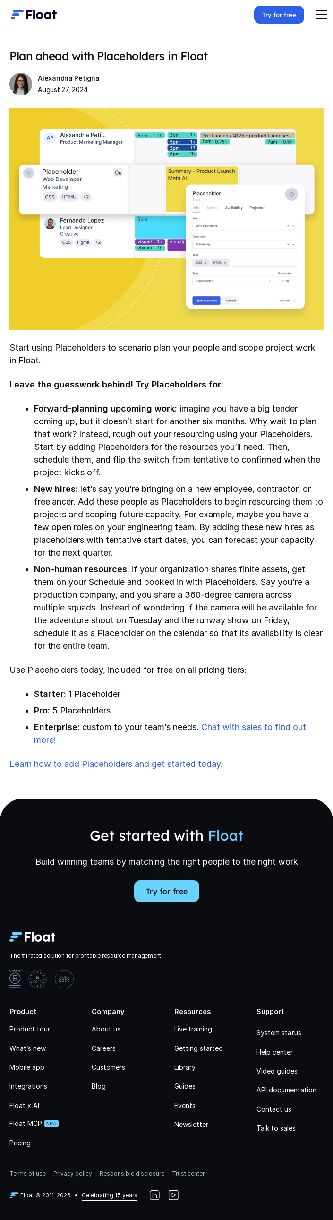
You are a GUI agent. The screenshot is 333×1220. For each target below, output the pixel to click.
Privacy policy (72, 1173)
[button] (321, 14)
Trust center (188, 1173)
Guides (185, 1086)
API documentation (286, 1090)
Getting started (198, 1048)
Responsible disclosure (132, 1173)
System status (278, 1033)
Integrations (28, 1086)
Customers (108, 1067)
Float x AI (24, 1105)
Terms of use (27, 1173)
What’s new (27, 1048)
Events (185, 1105)
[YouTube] (173, 1195)
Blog (99, 1086)
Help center (274, 1052)
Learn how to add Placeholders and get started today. (116, 764)
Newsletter (191, 1124)
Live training (193, 1029)
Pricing (20, 1143)
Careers (104, 1048)
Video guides (277, 1071)
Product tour (29, 1029)
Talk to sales (276, 1128)
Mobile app (26, 1067)
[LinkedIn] (154, 1195)
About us (106, 1029)
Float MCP (25, 1123)
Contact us (273, 1109)
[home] (31, 14)
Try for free (279, 14)
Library (185, 1067)
